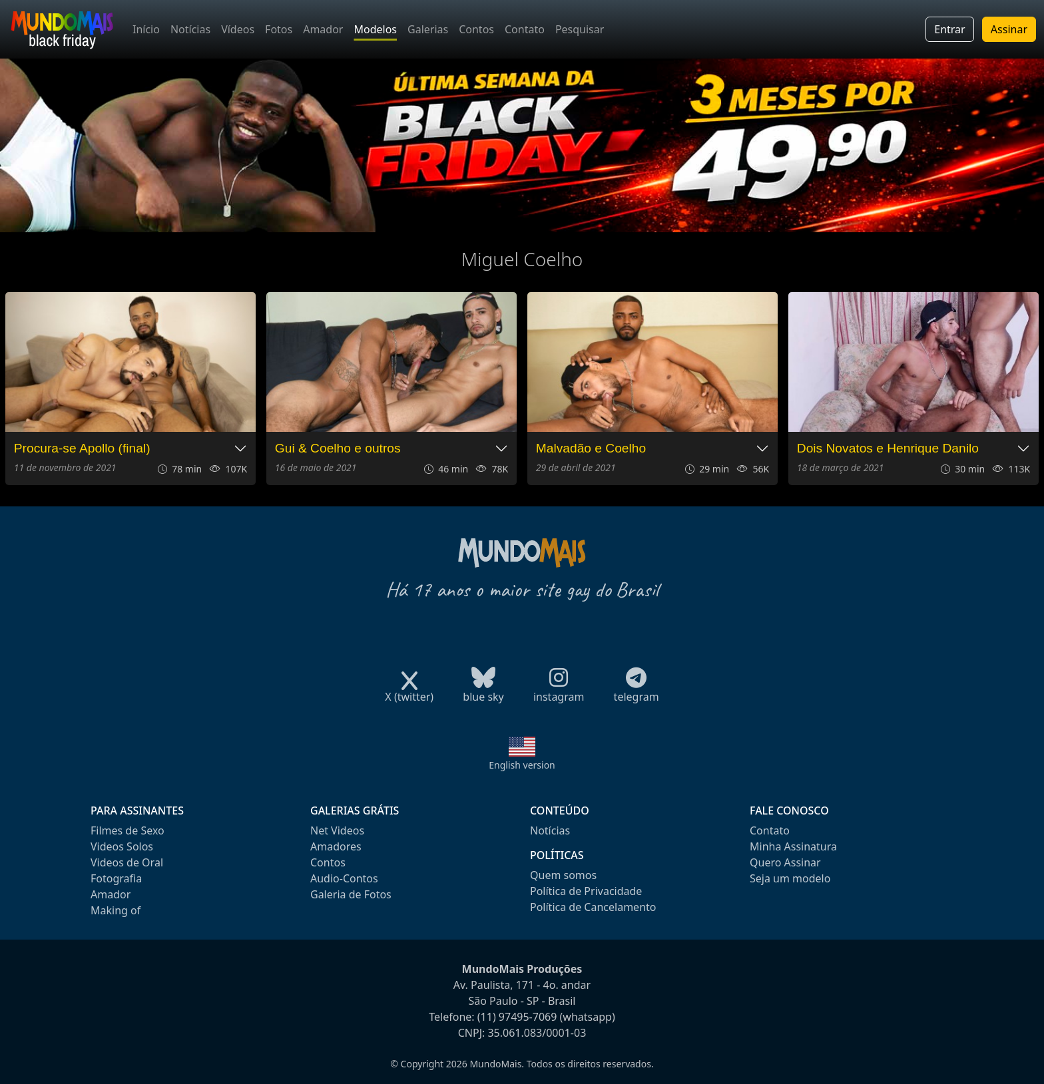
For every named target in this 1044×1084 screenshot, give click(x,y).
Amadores (336, 846)
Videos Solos (122, 846)
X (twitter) (409, 692)
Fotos (278, 29)
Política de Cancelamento (593, 907)
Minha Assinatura (793, 846)
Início (146, 29)
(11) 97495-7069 (517, 1016)
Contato (525, 29)
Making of (115, 910)
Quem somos (563, 875)
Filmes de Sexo (127, 830)
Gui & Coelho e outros (338, 448)
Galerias (427, 29)
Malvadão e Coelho (591, 448)
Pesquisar (579, 29)
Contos (476, 29)
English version (522, 765)
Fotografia (116, 878)
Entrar (949, 29)
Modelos (375, 29)
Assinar (1009, 29)
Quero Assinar (785, 862)
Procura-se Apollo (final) (82, 448)
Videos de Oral (127, 862)
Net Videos (337, 830)
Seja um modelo (790, 878)
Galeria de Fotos (351, 894)
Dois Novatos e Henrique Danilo (888, 448)
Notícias (190, 29)
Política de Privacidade (586, 891)
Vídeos (237, 29)
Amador (323, 29)
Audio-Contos (344, 878)
